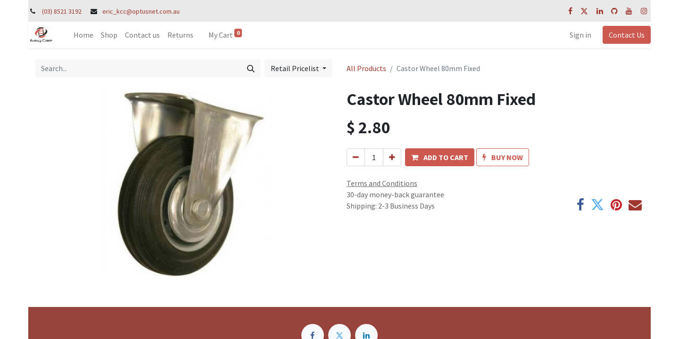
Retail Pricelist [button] (296, 68)
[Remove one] (356, 157)
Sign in (580, 35)
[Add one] (392, 157)
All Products (366, 68)
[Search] (251, 68)
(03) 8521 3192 (62, 11)
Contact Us (627, 35)
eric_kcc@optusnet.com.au (141, 11)
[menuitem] (83, 34)
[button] (439, 157)
